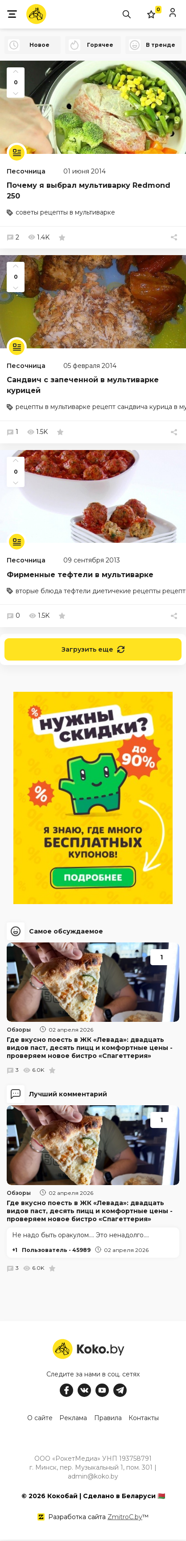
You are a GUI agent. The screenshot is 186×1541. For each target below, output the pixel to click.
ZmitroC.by (124, 1518)
